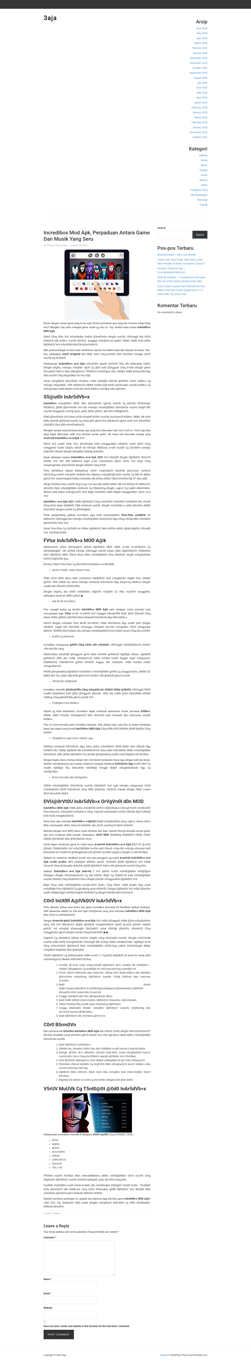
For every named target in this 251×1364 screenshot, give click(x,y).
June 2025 (201, 87)
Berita (204, 160)
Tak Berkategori (199, 195)
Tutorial (203, 204)
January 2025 (200, 112)
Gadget (203, 170)
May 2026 (202, 33)
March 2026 (201, 43)
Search (161, 228)
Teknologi (202, 199)
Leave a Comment (79, 245)
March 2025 (201, 102)
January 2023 (200, 127)
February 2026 (199, 48)
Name (48, 1279)
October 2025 (200, 67)
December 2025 (198, 58)
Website (48, 1307)
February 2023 (199, 122)
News (204, 185)
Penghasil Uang (198, 189)
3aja (50, 18)
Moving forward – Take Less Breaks (176, 254)
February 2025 (199, 107)
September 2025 (198, 72)
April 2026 (201, 38)
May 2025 (202, 92)
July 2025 (202, 82)
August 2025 (200, 77)
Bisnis (204, 165)
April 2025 (201, 97)
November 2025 (198, 63)
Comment (50, 1237)
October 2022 (200, 137)
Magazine (165, 1355)
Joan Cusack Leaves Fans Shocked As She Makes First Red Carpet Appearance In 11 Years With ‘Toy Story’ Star (181, 290)
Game (204, 175)
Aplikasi (203, 155)
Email (47, 1293)
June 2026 (201, 28)
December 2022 (198, 132)
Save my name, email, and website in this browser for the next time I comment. (87, 1326)
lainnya (203, 180)
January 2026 (200, 53)
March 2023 (201, 117)
